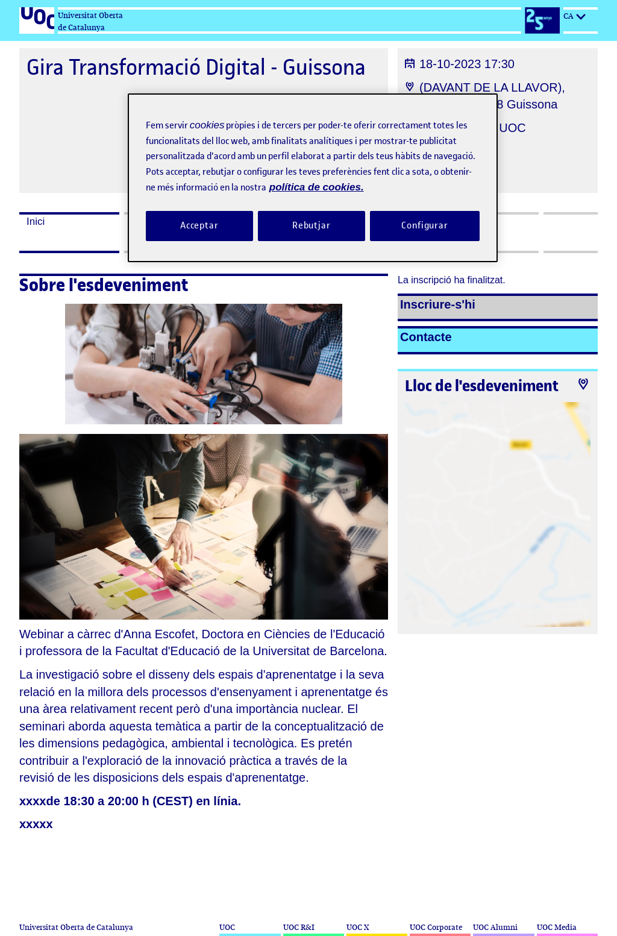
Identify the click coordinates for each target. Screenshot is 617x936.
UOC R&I (299, 927)
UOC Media (557, 927)
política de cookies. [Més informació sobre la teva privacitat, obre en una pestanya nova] (316, 187)
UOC (227, 927)
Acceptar (199, 225)
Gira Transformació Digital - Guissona (196, 67)
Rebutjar (311, 225)
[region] (313, 177)
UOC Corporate (436, 927)
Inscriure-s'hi (437, 304)
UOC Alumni (495, 927)
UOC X (357, 927)
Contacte (426, 337)
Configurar (424, 225)
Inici (36, 221)
